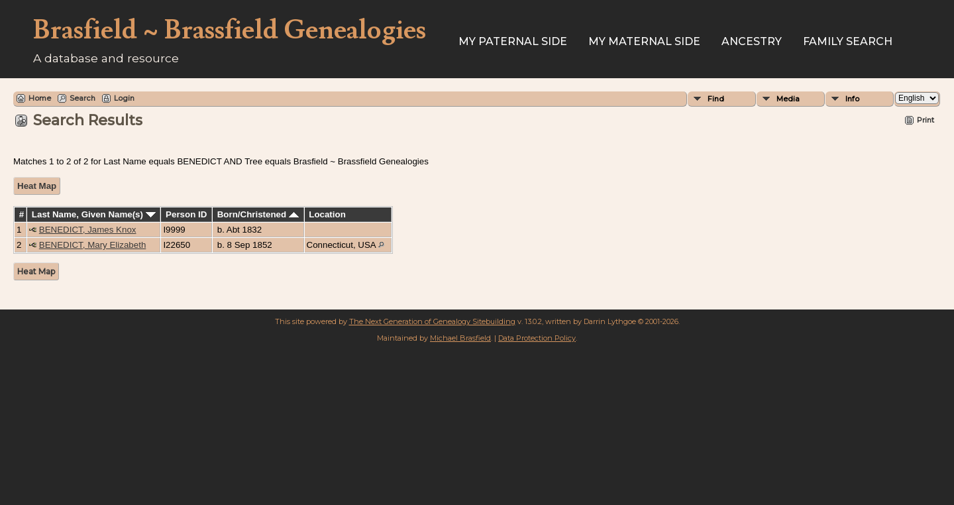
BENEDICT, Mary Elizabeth (92, 245)
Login (124, 98)
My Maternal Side (644, 41)
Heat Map (36, 186)
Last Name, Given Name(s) (94, 214)
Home (39, 98)
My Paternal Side (512, 41)
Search (82, 98)
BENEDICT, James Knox (87, 230)
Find (716, 98)
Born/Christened (258, 214)
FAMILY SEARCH (847, 41)
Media (788, 98)
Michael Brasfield (460, 338)
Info (852, 98)
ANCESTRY (751, 41)
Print (925, 120)
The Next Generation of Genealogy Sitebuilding (432, 321)
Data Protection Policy (537, 338)
